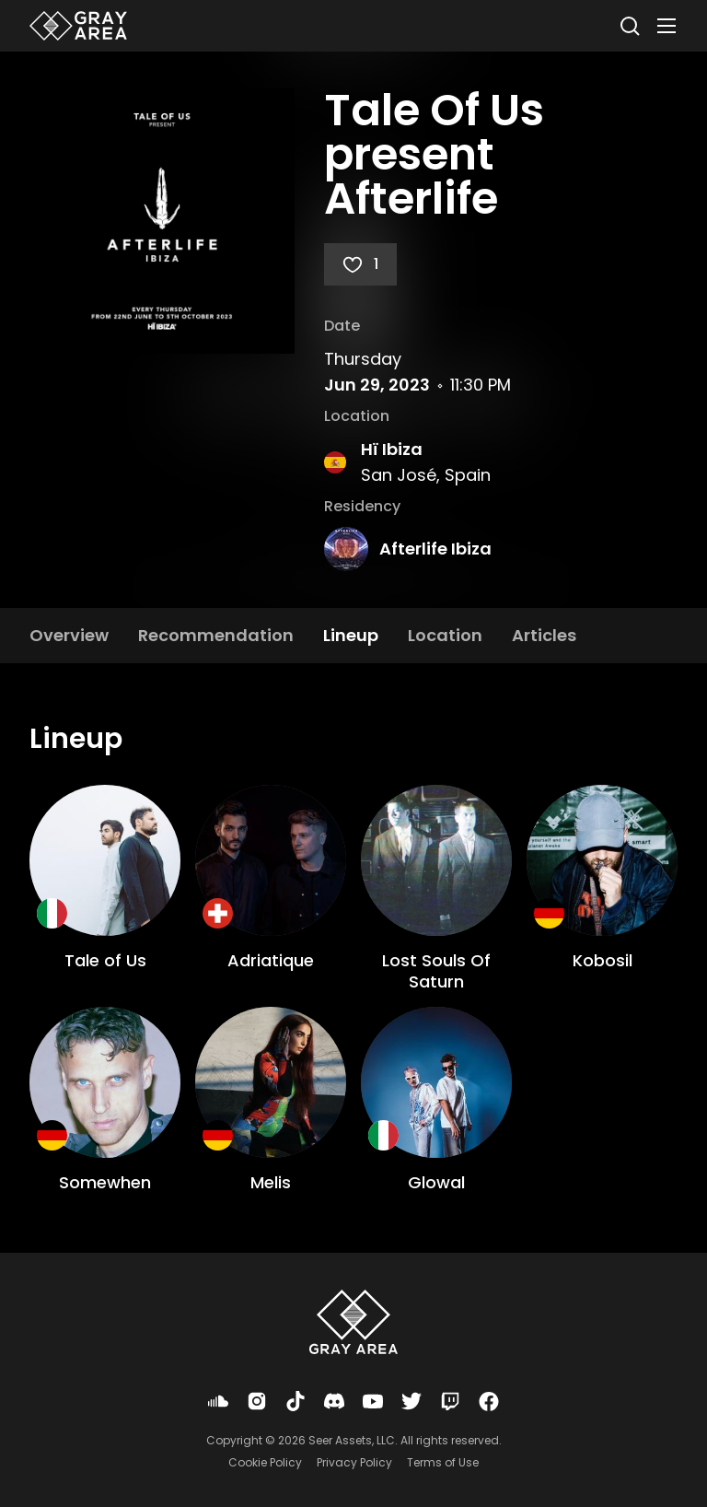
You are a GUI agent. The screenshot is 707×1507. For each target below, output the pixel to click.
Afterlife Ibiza (435, 548)
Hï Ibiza (392, 449)
